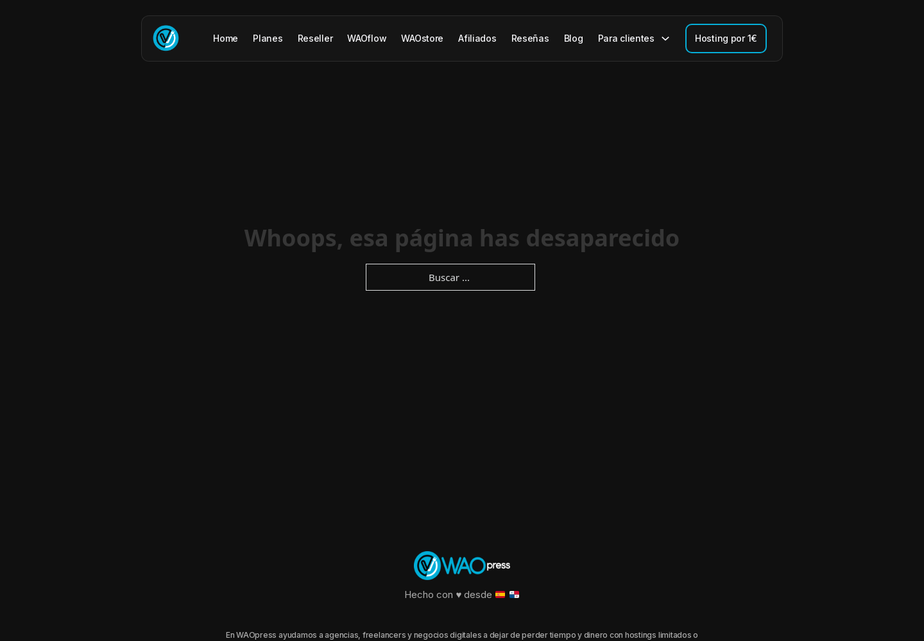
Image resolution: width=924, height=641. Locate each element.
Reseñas (530, 38)
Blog (573, 38)
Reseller (315, 38)
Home (225, 38)
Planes (267, 38)
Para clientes (626, 38)
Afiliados (477, 38)
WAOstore (422, 38)
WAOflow (366, 38)
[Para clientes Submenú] (665, 38)
